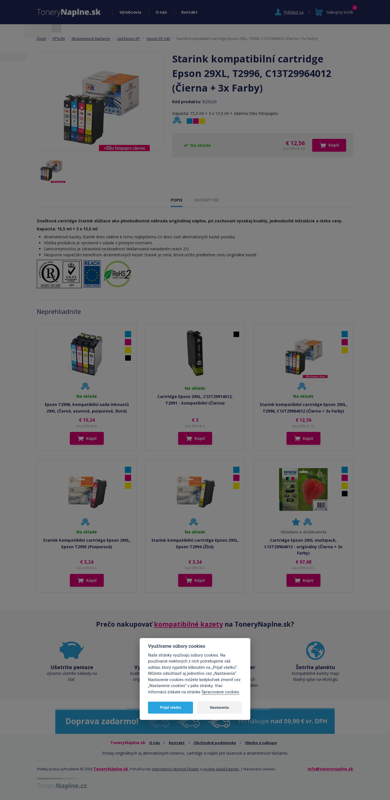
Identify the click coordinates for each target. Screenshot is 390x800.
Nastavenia (219, 707)
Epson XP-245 (158, 38)
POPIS (176, 200)
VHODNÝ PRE (206, 200)
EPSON (59, 38)
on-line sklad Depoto (221, 768)
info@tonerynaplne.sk (330, 768)
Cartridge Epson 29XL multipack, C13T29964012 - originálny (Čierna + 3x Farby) (303, 546)
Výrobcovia (130, 12)
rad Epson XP (128, 38)
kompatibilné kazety (188, 624)
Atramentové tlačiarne (91, 38)
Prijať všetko (170, 707)
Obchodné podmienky (215, 742)
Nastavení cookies (259, 768)
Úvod (41, 38)
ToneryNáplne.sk (110, 768)
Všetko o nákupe (261, 742)
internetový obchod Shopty (175, 768)
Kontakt (189, 12)
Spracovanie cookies (220, 692)
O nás (161, 12)
